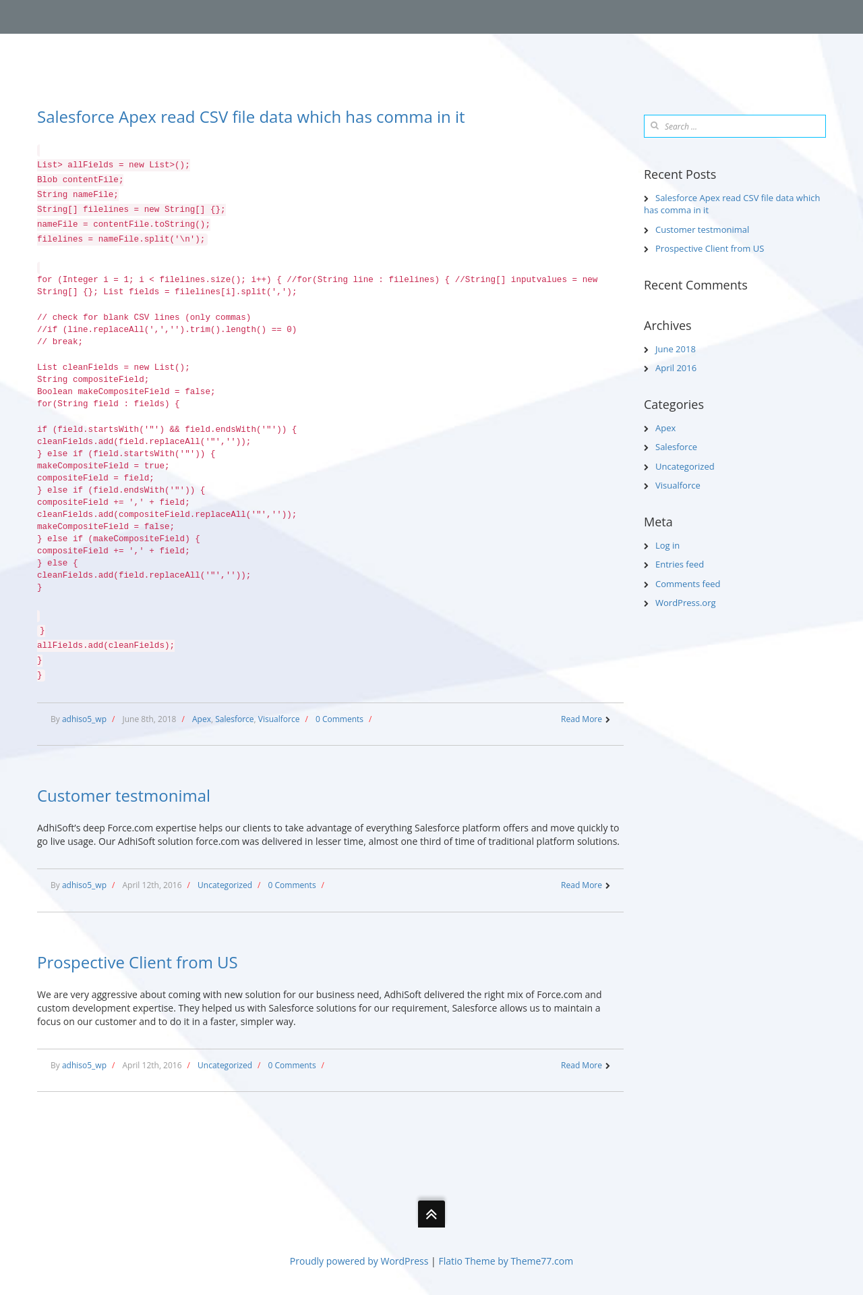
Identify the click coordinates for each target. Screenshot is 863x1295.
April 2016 (675, 368)
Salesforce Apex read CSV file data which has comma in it (251, 116)
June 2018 (675, 349)
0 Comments (339, 719)
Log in (667, 545)
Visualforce (279, 719)
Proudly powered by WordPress (359, 1261)
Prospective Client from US (137, 962)
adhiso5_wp (84, 719)
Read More (581, 719)
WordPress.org (685, 603)
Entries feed (679, 564)
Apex (201, 719)
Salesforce (234, 719)
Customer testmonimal (123, 795)
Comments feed (687, 584)
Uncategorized (225, 885)
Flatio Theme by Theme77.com (505, 1261)
